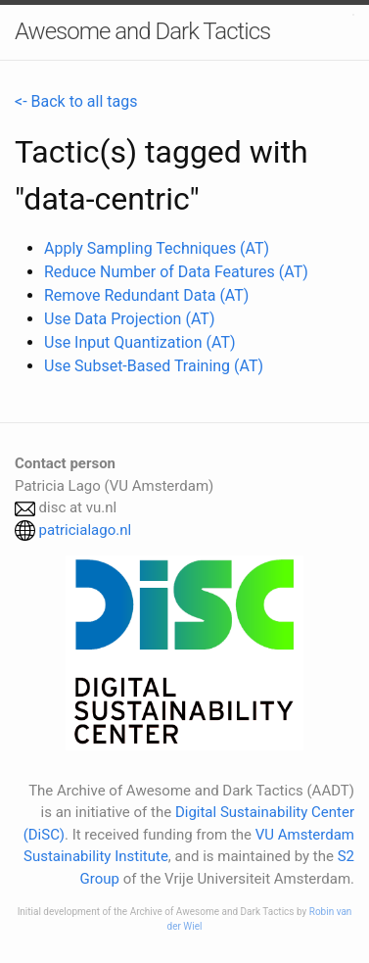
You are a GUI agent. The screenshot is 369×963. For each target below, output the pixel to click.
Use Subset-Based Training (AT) (153, 366)
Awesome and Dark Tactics (142, 31)
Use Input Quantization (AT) (140, 342)
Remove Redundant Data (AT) (146, 295)
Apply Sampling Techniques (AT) (156, 248)
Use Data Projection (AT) (129, 319)
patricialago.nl (85, 530)
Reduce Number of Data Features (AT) (176, 272)
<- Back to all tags (76, 101)
